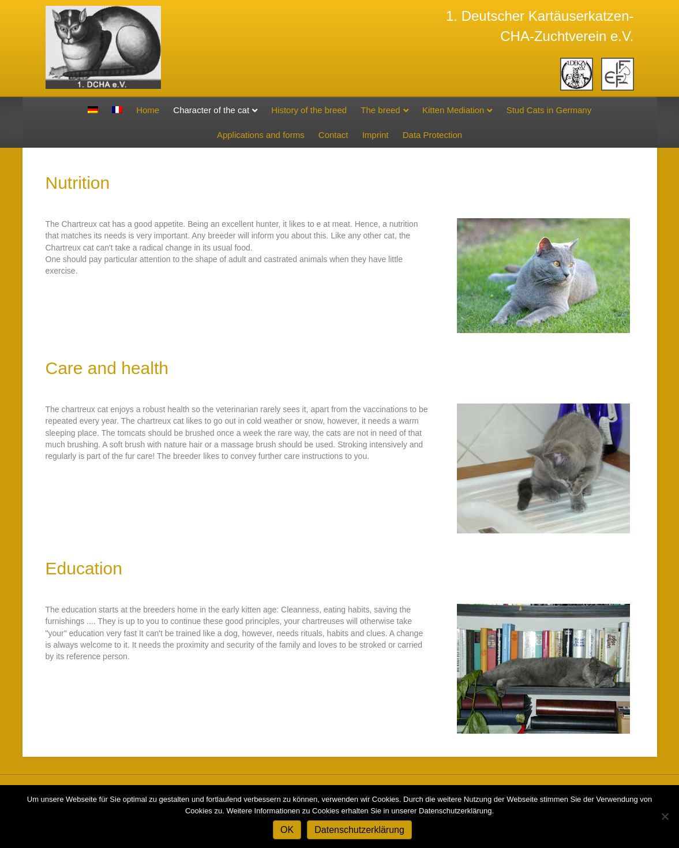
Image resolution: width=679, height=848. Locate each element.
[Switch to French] (117, 110)
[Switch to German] (93, 110)
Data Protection (432, 135)
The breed (380, 110)
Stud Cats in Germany (549, 110)
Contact (333, 135)
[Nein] (664, 816)
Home (147, 110)
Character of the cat (211, 110)
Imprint (375, 135)
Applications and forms (261, 135)
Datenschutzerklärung (359, 830)
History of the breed (309, 110)
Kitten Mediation (453, 110)
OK (287, 830)
